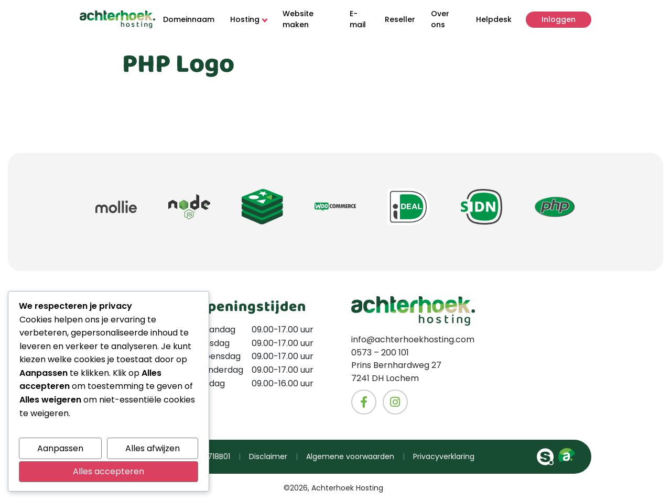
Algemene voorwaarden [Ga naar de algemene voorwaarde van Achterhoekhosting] (350, 456)
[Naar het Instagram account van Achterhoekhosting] (395, 402)
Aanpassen (60, 448)
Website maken (298, 19)
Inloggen (559, 19)
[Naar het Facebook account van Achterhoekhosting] (363, 402)
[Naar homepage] (117, 19)
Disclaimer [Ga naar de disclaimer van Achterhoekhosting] (268, 456)
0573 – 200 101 (380, 353)
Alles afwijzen (152, 448)
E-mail (358, 19)
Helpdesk (494, 19)
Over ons (440, 19)
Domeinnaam (188, 19)
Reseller (400, 19)
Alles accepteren (108, 471)
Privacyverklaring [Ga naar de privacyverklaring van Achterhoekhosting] (443, 456)
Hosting (248, 19)
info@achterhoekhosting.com (412, 339)
